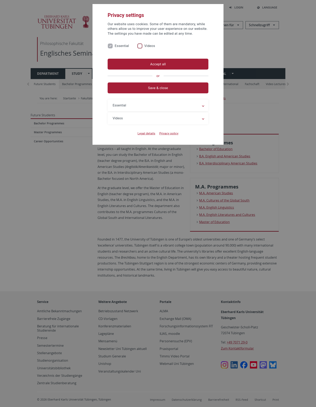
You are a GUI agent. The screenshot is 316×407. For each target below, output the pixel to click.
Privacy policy (168, 133)
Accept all (158, 64)
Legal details (146, 133)
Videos (149, 46)
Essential (122, 46)
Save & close (158, 88)
